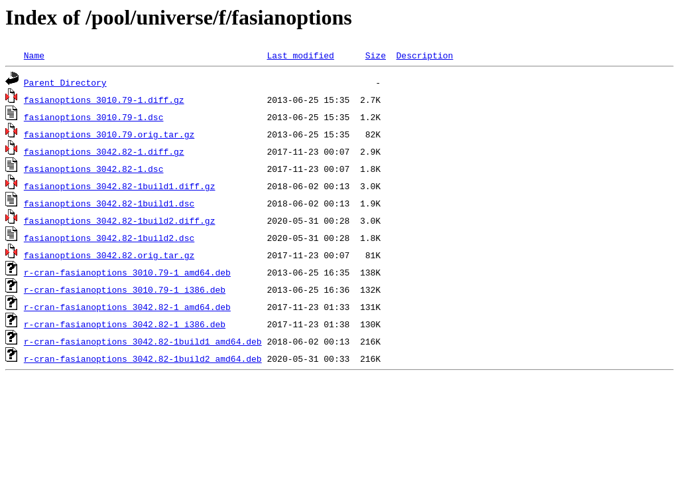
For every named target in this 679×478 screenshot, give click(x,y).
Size (375, 55)
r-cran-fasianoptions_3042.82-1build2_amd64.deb (143, 358)
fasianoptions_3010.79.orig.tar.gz (109, 134)
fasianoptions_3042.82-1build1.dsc (109, 203)
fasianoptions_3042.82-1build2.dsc (109, 238)
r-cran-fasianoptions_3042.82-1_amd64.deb (127, 307)
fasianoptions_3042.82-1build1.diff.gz (120, 186)
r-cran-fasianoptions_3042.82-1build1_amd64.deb (143, 341)
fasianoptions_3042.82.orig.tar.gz (109, 255)
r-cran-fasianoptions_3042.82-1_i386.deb (124, 324)
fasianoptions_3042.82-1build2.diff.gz (120, 220)
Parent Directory (65, 82)
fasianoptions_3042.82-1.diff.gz (104, 151)
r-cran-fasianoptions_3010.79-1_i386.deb (124, 289)
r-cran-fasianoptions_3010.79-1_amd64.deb (127, 272)
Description (424, 55)
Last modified (300, 55)
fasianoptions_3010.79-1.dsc (94, 117)
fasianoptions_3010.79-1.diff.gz (104, 100)
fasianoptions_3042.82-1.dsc (94, 169)
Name (34, 55)
